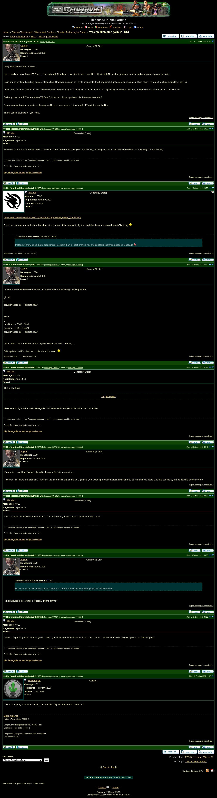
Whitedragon (34, 680)
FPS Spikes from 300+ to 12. (199, 757)
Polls (33, 36)
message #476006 (52, 188)
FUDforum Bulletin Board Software (117, 795)
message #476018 (52, 447)
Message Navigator (48, 36)
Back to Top (108, 767)
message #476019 (52, 496)
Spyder (23, 46)
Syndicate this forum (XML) (193, 771)
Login (127, 27)
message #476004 (47, 42)
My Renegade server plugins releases (23, 172)
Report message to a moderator (201, 118)
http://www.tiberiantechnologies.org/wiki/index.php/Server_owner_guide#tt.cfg (42, 217)
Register (115, 27)
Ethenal (32, 192)
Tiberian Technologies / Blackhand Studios (33, 32)
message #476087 (52, 676)
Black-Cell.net (11, 716)
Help (89, 27)
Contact (102, 787)
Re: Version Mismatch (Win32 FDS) (25, 129)
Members (101, 27)
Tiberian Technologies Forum (71, 32)
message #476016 (52, 265)
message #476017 (52, 368)
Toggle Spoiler (108, 396)
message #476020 (52, 555)
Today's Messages (19, 36)
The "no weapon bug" (196, 761)
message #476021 (52, 617)
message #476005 (52, 129)
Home (138, 27)
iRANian (11, 133)
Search (77, 27)
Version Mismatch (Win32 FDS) (22, 41)
